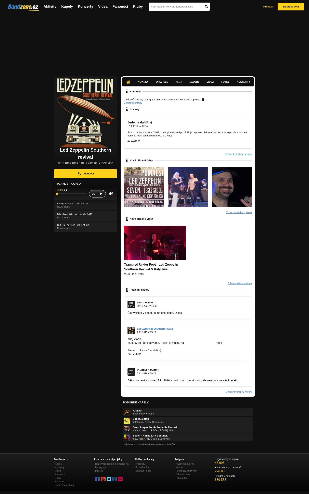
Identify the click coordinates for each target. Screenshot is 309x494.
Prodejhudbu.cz (143, 467)
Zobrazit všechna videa (240, 283)
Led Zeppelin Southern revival (155, 328)
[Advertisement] (154, 42)
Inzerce (99, 471)
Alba (178, 82)
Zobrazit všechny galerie (239, 212)
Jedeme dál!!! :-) (140, 122)
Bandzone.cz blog (64, 485)
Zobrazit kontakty (133, 103)
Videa (103, 6)
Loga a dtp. (181, 478)
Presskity (140, 463)
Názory (194, 82)
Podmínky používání (186, 471)
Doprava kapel (143, 471)
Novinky (143, 82)
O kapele (162, 82)
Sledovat (85, 173)
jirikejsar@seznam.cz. (141, 346)
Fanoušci (120, 6)
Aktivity (50, 6)
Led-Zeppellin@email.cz (199, 342)
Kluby (138, 6)
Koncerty (85, 6)
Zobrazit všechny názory (239, 392)
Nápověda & (185, 463)
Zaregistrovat (291, 6)
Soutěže (59, 481)
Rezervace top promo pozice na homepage (111, 465)
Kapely (67, 6)
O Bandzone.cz (184, 474)
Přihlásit (268, 6)
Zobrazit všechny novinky (238, 154)
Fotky (225, 82)
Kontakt (180, 467)
